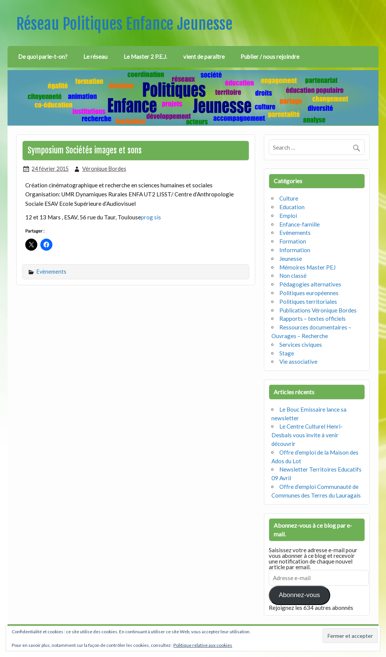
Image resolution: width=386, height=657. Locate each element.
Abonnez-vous (299, 595)
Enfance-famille (299, 224)
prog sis (151, 217)
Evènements (51, 271)
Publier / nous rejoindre (269, 56)
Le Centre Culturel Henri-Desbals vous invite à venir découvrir (307, 435)
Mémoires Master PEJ (307, 267)
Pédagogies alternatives (310, 284)
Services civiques (300, 344)
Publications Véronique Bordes (318, 310)
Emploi (288, 215)
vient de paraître (204, 56)
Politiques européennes (309, 292)
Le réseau (95, 56)
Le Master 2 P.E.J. (145, 56)
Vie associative (298, 361)
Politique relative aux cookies (202, 645)
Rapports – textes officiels (312, 318)
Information (294, 250)
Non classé (292, 275)
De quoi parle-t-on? (42, 56)
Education (292, 207)
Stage (286, 353)
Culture (288, 198)
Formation (292, 241)
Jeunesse (290, 258)
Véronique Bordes (104, 168)
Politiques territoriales (308, 301)
